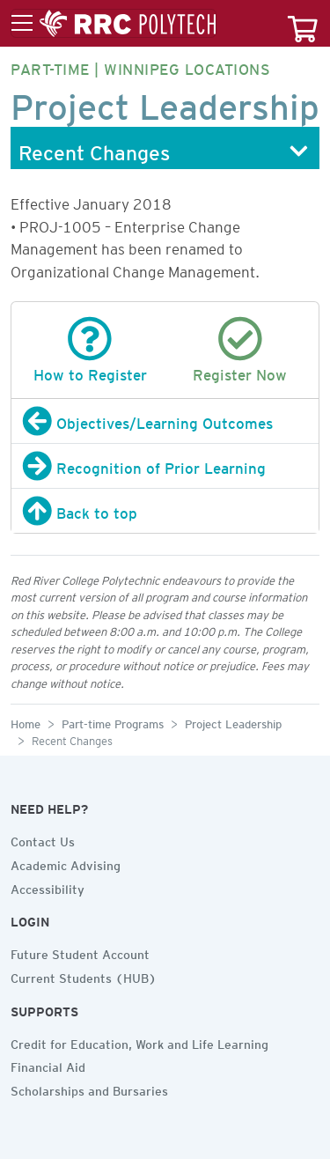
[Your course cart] (302, 23)
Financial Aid (48, 1064)
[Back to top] (165, 511)
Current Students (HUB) (84, 975)
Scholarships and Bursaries (89, 1088)
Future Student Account (80, 952)
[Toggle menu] (113, 24)
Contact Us (43, 839)
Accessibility (47, 886)
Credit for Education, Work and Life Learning (139, 1041)
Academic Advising (66, 863)
